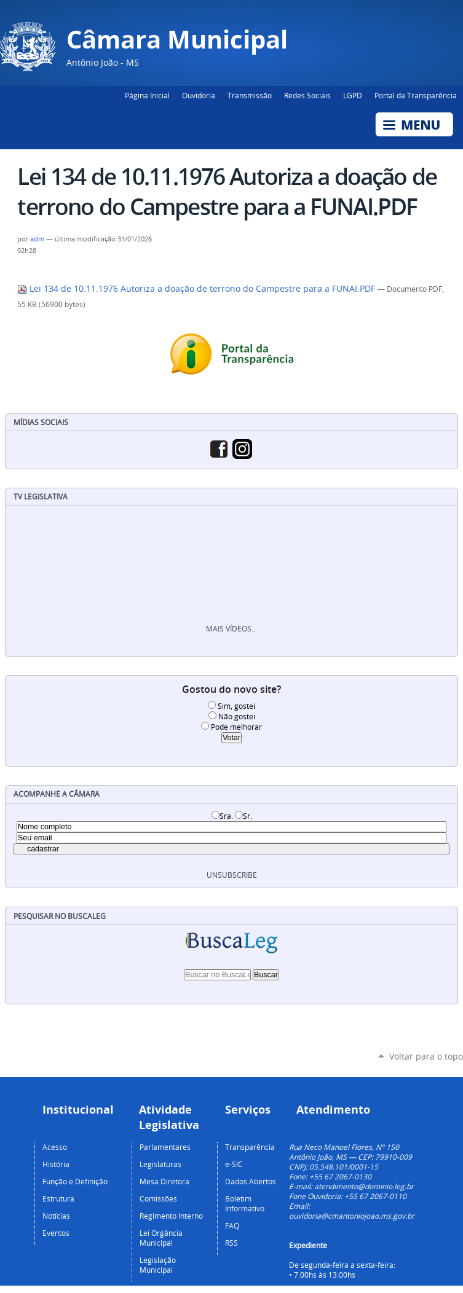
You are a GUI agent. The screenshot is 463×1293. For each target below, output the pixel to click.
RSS (231, 1243)
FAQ (232, 1225)
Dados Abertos (250, 1181)
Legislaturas (160, 1164)
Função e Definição (75, 1181)
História (55, 1164)
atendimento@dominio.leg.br (364, 1186)
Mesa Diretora (164, 1181)
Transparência (250, 1147)
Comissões (158, 1198)
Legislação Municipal (158, 1265)
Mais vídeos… (231, 628)
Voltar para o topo (426, 1056)
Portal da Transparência (415, 95)
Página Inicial (147, 95)
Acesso (54, 1147)
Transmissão (250, 95)
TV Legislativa (41, 496)
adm (37, 239)
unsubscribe (232, 875)
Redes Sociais (307, 95)
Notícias (56, 1216)
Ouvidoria (198, 95)
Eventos (55, 1233)
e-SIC (234, 1164)
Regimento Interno (171, 1216)
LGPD (352, 95)
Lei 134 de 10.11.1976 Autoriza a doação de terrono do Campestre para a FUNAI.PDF (197, 288)
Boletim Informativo (244, 1203)
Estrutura (58, 1198)
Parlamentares (165, 1147)
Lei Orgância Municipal (161, 1238)
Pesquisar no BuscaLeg (60, 916)
